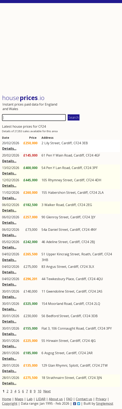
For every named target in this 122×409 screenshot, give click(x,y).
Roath (86, 254)
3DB (94, 316)
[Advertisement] (61, 49)
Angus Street (56, 266)
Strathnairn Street (60, 377)
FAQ (69, 399)
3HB (45, 260)
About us (56, 399)
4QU (99, 279)
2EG (89, 205)
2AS (99, 291)
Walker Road (54, 205)
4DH (98, 180)
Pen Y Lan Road (58, 168)
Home (6, 399)
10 (39, 391)
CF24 (77, 143)
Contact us (84, 399)
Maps (19, 399)
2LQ (97, 303)
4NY (93, 229)
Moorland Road (60, 303)
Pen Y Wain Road (59, 155)
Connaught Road (71, 328)
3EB (85, 143)
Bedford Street (57, 316)
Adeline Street (57, 242)
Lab (29, 399)
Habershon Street (62, 192)
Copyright (9, 403)
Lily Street (52, 143)
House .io (23, 98)
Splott (73, 365)
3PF (95, 168)
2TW (104, 365)
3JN (99, 377)
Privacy (101, 399)
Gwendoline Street (60, 291)
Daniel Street (58, 229)
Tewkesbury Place (60, 279)
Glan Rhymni (57, 365)
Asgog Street (54, 353)
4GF (97, 155)
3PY (109, 328)
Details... (9, 148)
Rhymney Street (60, 180)
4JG (93, 340)
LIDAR (40, 399)
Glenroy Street (57, 217)
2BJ (92, 242)
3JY (93, 217)
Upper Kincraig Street (62, 254)
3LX (91, 266)
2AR (90, 353)
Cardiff (67, 143)
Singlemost (104, 403)
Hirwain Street (57, 340)
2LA (101, 192)
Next (47, 391)
